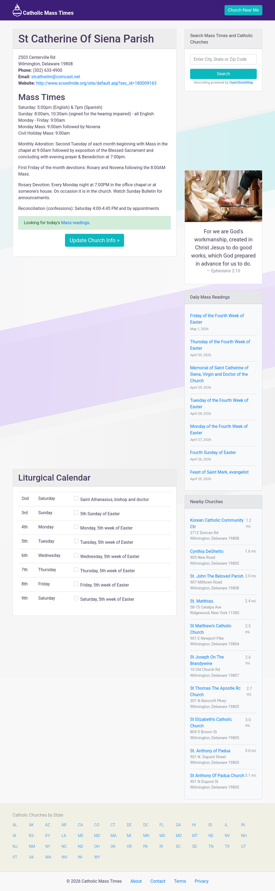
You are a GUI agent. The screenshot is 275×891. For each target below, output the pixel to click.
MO (178, 835)
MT (194, 835)
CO (96, 825)
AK (31, 825)
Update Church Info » (95, 240)
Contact (157, 881)
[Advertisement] (94, 300)
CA (80, 825)
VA (31, 857)
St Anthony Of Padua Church (217, 775)
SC (178, 846)
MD (97, 835)
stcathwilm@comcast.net (55, 76)
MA (113, 835)
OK (113, 846)
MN (146, 835)
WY (97, 857)
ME (80, 835)
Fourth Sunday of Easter (213, 452)
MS (162, 835)
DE (129, 825)
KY (47, 835)
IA (14, 835)
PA (145, 846)
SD (194, 846)
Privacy (202, 881)
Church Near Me (243, 10)
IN (243, 825)
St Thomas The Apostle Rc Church (215, 691)
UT (243, 846)
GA (178, 825)
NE (210, 835)
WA (48, 857)
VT (15, 857)
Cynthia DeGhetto (206, 551)
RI (161, 846)
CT (113, 825)
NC (64, 846)
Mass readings (75, 222)
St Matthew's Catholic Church (210, 629)
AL (15, 825)
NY (47, 846)
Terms (180, 881)
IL (226, 825)
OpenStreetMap (241, 82)
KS (31, 835)
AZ (47, 825)
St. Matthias (201, 601)
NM (31, 846)
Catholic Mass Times (43, 10)
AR (63, 825)
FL (162, 825)
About (136, 881)
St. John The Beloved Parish (217, 576)
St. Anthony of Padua (210, 750)
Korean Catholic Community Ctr (217, 523)
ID (210, 825)
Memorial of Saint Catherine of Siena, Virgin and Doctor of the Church (219, 374)
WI (80, 857)
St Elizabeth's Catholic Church (211, 722)
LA (63, 835)
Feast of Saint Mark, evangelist (219, 472)
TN (211, 846)
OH (97, 846)
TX (227, 846)
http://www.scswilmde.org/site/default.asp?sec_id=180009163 (96, 83)
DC (145, 825)
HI (194, 825)
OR (129, 846)
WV (64, 857)
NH (244, 835)
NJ (15, 846)
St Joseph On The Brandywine (207, 660)
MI (129, 835)
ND (80, 846)
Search (223, 73)
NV (227, 835)
